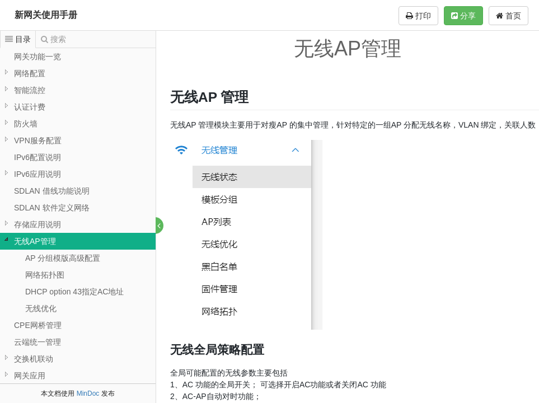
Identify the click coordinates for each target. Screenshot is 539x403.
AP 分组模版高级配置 (62, 258)
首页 (508, 15)
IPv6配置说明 (37, 157)
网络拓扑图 (44, 274)
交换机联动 (33, 358)
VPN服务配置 (38, 140)
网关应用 (29, 375)
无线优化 (41, 308)
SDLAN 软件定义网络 (52, 207)
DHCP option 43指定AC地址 (74, 291)
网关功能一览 (37, 56)
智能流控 (29, 90)
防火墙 (26, 123)
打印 (418, 15)
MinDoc (88, 393)
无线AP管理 (35, 241)
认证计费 (29, 106)
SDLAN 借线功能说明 (52, 190)
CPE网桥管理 (38, 325)
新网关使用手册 (46, 15)
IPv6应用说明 (37, 174)
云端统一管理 (37, 342)
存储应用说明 (37, 224)
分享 (463, 15)
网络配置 (29, 73)
